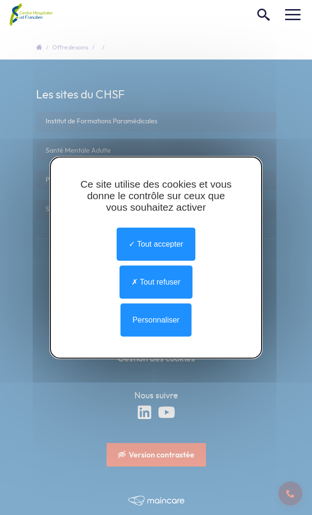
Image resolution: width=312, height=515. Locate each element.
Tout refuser (156, 282)
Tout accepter (156, 244)
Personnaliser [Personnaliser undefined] (156, 320)
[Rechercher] (263, 14)
